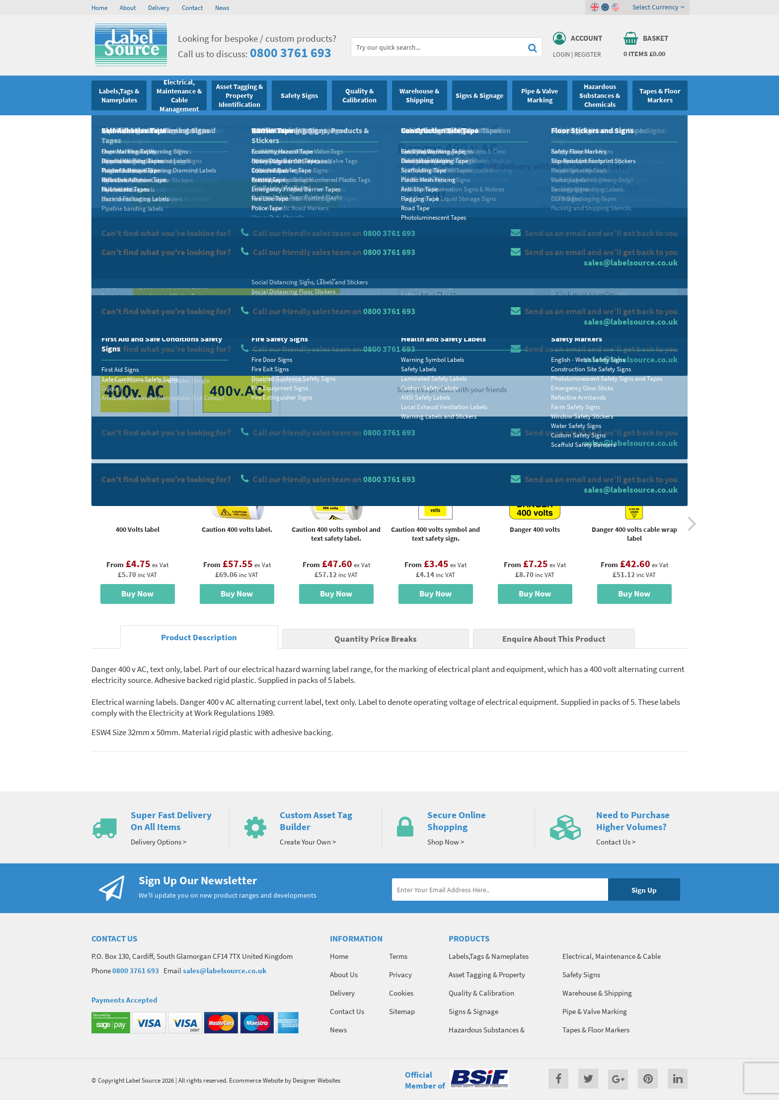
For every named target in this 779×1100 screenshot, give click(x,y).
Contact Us (347, 1011)
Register (587, 54)
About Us (344, 974)
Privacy (400, 974)
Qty (412, 315)
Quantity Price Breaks (607, 206)
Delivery (158, 7)
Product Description (199, 637)
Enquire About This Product (554, 639)
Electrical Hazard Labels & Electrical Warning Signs (308, 127)
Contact (192, 7)
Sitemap (402, 1011)
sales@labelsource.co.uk (224, 970)
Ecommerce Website (256, 1080)
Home (99, 7)
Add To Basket (613, 334)
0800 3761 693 (290, 52)
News (222, 7)
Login (561, 54)
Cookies (401, 993)
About (128, 7)
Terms (398, 956)
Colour (560, 276)
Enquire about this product (614, 353)
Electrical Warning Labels (416, 127)
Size (413, 276)
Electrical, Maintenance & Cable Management (173, 127)
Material (419, 237)
